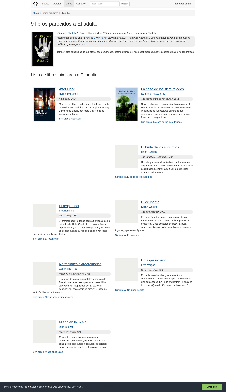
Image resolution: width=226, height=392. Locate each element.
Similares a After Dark (70, 118)
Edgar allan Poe (68, 268)
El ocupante (150, 202)
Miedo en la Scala (72, 322)
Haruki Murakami (69, 93)
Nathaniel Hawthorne (153, 93)
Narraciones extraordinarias (80, 264)
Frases (45, 3)
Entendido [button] (212, 387)
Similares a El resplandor (46, 239)
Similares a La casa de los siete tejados (161, 122)
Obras (69, 3)
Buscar (124, 4)
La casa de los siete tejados (162, 89)
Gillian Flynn (100, 38)
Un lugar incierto (153, 260)
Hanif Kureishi (149, 151)
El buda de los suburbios (160, 147)
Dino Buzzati (66, 326)
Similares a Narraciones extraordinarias (53, 297)
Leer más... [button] (77, 387)
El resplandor (69, 206)
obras (36, 13)
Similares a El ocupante (127, 235)
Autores (57, 3)
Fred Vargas (148, 265)
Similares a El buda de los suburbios (133, 177)
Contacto (81, 3)
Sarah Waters (149, 206)
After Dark (67, 89)
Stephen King (67, 210)
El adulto (72, 33)
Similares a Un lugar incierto (129, 290)
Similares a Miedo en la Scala (48, 352)
